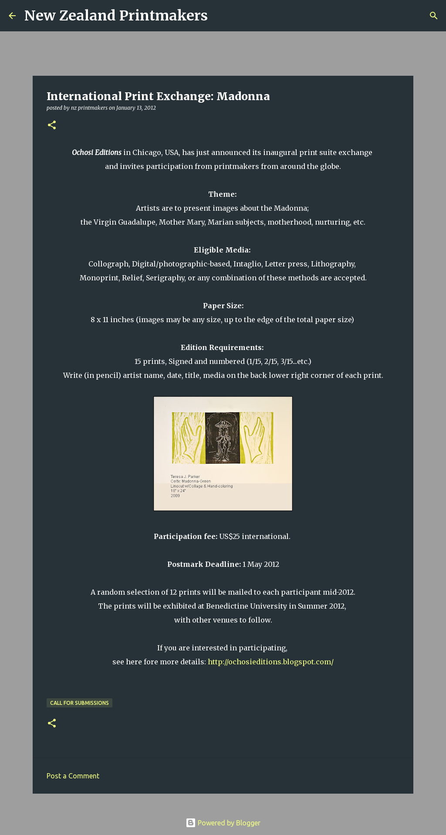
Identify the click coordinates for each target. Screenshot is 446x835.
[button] (52, 125)
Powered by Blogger (223, 823)
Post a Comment (73, 776)
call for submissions (79, 703)
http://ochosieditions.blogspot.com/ (271, 661)
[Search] (220, 15)
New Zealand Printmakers (116, 15)
